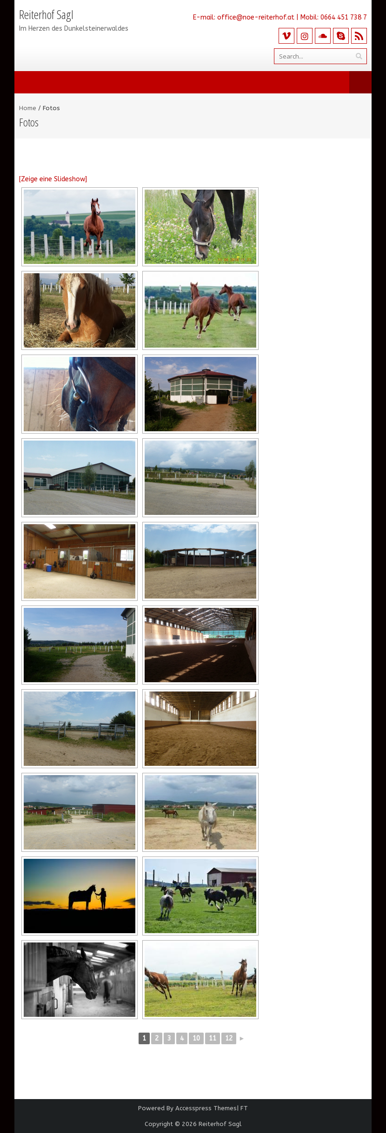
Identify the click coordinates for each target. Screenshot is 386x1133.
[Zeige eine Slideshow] (53, 179)
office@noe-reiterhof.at (255, 17)
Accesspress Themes (206, 1108)
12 (229, 1038)
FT (244, 1108)
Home (27, 108)
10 (196, 1038)
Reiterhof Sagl (220, 1123)
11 (212, 1038)
